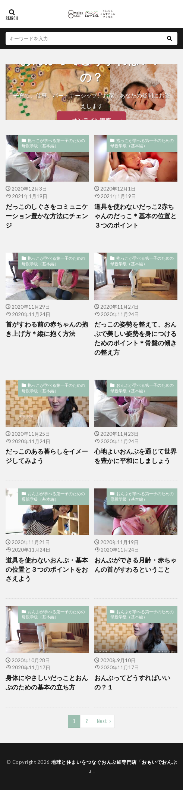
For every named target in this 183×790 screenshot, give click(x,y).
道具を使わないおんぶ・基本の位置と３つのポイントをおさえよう (47, 569)
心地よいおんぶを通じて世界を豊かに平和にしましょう (135, 456)
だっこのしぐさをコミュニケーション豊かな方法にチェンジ (47, 216)
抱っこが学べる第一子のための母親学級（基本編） (53, 143)
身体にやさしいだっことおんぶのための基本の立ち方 (47, 682)
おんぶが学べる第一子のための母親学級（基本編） (142, 388)
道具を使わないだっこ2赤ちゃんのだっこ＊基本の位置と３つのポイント (135, 216)
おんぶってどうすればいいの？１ (132, 682)
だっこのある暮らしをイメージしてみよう (47, 456)
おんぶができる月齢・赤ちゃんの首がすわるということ (135, 564)
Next (102, 721)
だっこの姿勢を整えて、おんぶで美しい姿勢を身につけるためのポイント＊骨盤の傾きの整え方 (135, 338)
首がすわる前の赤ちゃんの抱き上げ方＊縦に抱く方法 (47, 329)
